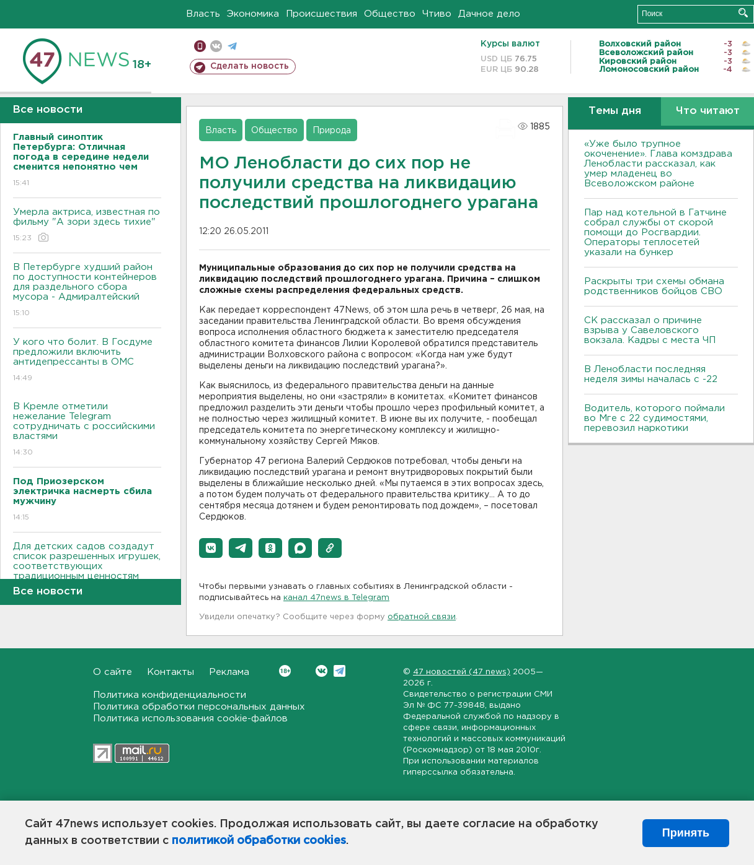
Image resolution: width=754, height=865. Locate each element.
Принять (685, 833)
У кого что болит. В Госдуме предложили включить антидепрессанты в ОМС (87, 360)
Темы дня (614, 111)
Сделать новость (249, 66)
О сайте (112, 672)
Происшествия (321, 14)
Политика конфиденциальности (169, 695)
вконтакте (216, 46)
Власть (203, 14)
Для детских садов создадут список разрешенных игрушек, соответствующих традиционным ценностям (87, 570)
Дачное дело (489, 14)
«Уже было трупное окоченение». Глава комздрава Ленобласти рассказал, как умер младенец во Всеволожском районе (658, 164)
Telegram (339, 671)
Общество (389, 14)
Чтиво (436, 14)
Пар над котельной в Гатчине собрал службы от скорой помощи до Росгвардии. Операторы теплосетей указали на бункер (655, 232)
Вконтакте (285, 671)
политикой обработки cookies (259, 841)
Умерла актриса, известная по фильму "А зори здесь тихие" (87, 225)
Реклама (229, 672)
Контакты (170, 672)
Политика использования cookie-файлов (190, 719)
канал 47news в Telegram (336, 597)
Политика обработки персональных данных (199, 707)
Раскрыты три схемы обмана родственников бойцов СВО (654, 286)
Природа (332, 130)
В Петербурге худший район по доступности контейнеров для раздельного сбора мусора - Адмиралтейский (87, 290)
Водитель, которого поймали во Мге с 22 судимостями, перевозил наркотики (654, 418)
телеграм (232, 46)
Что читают (708, 111)
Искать (743, 12)
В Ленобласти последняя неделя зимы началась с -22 (650, 374)
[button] (211, 548)
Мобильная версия (200, 46)
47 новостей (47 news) (461, 672)
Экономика (253, 14)
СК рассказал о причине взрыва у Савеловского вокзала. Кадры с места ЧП (650, 330)
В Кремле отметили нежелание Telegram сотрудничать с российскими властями (87, 430)
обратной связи (422, 617)
